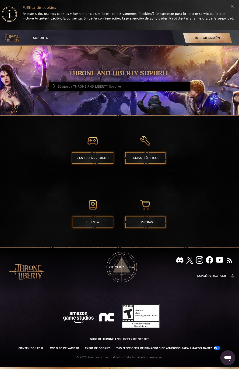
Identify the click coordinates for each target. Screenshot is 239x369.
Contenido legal (31, 348)
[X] (189, 261)
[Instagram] (199, 261)
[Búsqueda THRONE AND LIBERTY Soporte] (119, 86)
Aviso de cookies (98, 348)
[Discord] (180, 261)
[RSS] (229, 261)
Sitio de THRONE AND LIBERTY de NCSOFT (119, 339)
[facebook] (209, 261)
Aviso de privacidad (64, 348)
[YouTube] (219, 261)
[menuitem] (207, 37)
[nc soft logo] (107, 318)
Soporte (40, 37)
